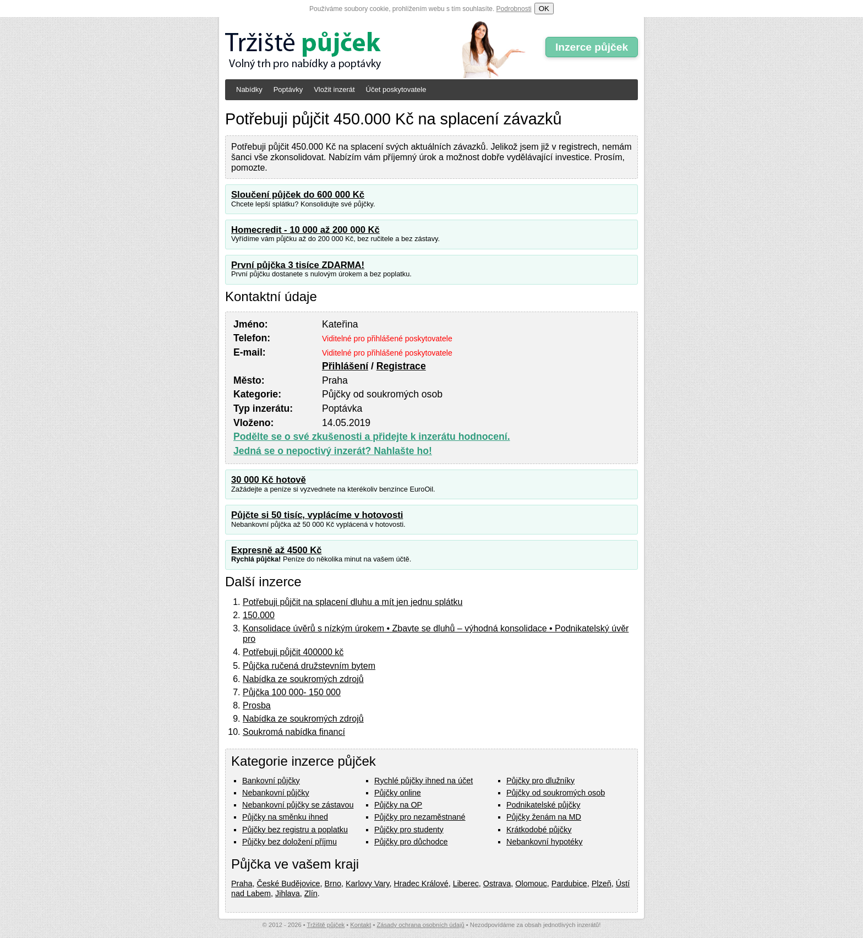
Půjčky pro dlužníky (540, 780)
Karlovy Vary (367, 883)
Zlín (311, 893)
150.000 (259, 615)
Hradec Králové (421, 883)
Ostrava (497, 883)
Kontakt (360, 924)
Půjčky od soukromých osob (555, 792)
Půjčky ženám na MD (543, 816)
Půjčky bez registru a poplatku (295, 829)
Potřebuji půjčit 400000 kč (293, 652)
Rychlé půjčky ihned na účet (423, 780)
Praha (241, 883)
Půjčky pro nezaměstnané (420, 816)
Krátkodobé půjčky (538, 829)
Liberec (466, 883)
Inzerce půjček (591, 47)
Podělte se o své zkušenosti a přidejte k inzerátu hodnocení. (371, 436)
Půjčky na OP (398, 804)
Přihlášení (345, 366)
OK (544, 8)
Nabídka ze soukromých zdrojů (303, 679)
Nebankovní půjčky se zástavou (297, 804)
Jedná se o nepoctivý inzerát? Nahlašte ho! (332, 450)
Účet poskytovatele (396, 89)
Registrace (401, 366)
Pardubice (569, 883)
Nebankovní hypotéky (544, 841)
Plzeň (601, 883)
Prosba (257, 705)
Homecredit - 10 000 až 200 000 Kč (305, 230)
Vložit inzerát (334, 89)
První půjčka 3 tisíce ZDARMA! (297, 265)
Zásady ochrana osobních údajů (420, 924)
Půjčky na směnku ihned (285, 816)
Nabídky (249, 89)
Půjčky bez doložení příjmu (289, 841)
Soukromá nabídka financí (294, 732)
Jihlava (287, 893)
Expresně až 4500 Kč (276, 550)
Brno (333, 883)
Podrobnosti (514, 9)
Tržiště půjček (326, 924)
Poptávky (288, 89)
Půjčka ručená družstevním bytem (309, 665)
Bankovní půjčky (271, 780)
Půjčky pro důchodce (411, 841)
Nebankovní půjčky (275, 792)
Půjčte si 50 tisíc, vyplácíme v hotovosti (317, 515)
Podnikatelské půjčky (543, 804)
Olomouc (531, 883)
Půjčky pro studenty (409, 829)
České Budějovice (288, 883)
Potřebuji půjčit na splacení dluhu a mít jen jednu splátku (352, 602)
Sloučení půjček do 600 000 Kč (297, 194)
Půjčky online (397, 792)
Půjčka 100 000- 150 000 (292, 692)
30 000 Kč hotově (268, 480)
